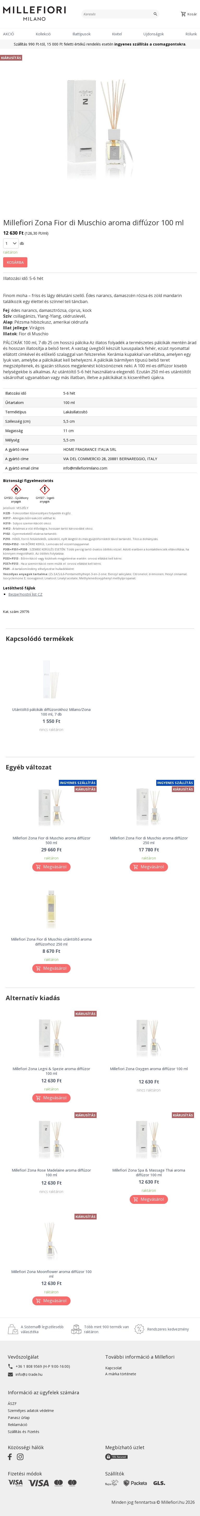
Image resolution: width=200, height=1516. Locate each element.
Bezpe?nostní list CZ (25, 594)
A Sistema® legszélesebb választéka (42, 1329)
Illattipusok (81, 33)
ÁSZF (12, 1403)
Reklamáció (17, 1424)
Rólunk (191, 33)
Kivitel (117, 33)
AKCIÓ (8, 33)
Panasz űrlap (19, 1417)
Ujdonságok (153, 33)
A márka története (120, 1373)
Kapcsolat (113, 1367)
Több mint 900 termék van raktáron (106, 1329)
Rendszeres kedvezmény (168, 1329)
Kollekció (43, 33)
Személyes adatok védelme (31, 1410)
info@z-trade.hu (29, 1374)
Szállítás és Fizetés (23, 1431)
